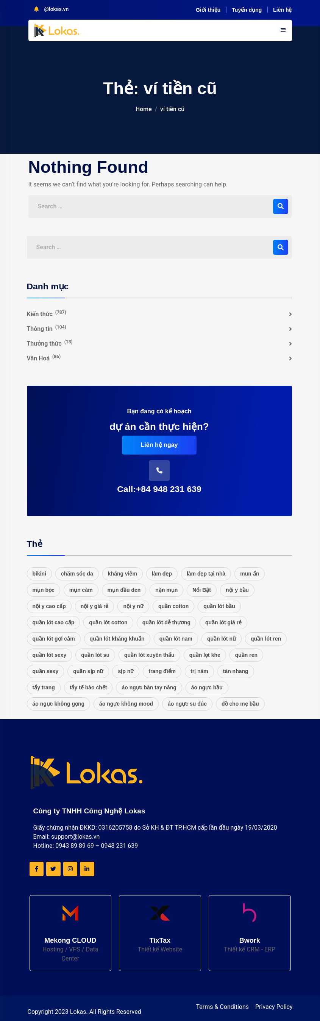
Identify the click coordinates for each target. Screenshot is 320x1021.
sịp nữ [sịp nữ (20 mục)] (126, 671)
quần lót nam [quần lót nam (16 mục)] (175, 639)
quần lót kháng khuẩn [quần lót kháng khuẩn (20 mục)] (117, 639)
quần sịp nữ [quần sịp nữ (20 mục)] (88, 671)
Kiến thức (46, 314)
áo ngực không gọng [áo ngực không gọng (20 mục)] (59, 704)
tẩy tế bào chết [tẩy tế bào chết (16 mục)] (88, 687)
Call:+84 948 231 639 (159, 489)
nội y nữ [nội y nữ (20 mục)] (133, 606)
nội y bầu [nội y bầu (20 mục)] (237, 590)
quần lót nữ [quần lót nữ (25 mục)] (221, 639)
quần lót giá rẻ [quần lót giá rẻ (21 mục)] (223, 622)
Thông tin (46, 328)
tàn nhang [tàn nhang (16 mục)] (235, 671)
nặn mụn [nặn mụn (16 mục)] (166, 590)
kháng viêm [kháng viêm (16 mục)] (122, 574)
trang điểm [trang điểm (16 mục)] (162, 671)
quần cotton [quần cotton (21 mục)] (173, 606)
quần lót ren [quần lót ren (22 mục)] (266, 639)
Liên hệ (282, 10)
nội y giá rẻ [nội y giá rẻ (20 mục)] (95, 606)
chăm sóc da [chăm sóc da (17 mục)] (77, 574)
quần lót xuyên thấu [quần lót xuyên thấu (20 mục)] (149, 655)
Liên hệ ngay (159, 445)
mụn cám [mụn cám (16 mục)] (81, 590)
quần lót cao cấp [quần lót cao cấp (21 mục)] (54, 622)
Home (144, 109)
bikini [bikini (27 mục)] (40, 574)
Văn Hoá (44, 358)
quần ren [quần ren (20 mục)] (246, 655)
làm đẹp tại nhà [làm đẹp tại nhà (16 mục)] (206, 574)
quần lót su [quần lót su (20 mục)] (95, 655)
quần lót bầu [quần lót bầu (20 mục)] (219, 606)
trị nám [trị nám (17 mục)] (199, 671)
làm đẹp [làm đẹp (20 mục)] (162, 574)
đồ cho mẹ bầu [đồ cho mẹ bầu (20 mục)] (240, 704)
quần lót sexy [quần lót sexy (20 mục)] (50, 655)
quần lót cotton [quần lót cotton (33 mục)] (108, 622)
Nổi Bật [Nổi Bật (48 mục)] (201, 590)
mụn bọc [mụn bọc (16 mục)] (44, 590)
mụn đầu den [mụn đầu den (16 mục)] (124, 590)
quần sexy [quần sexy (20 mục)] (46, 671)
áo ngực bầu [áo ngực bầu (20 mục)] (207, 687)
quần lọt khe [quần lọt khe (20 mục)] (204, 655)
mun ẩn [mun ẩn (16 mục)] (249, 574)
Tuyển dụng (247, 10)
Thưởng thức (50, 343)
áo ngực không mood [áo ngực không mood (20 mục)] (126, 704)
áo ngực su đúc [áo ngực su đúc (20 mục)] (187, 704)
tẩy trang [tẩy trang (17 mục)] (44, 687)
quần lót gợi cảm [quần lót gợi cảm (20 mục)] (54, 639)
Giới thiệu (208, 10)
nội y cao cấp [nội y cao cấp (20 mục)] (49, 606)
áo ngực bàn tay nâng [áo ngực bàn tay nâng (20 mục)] (149, 687)
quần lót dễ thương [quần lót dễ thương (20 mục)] (166, 622)
